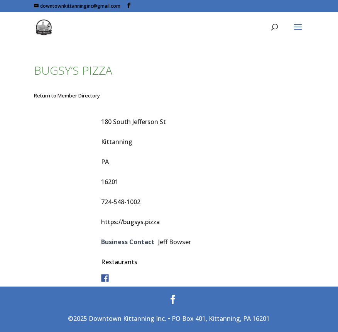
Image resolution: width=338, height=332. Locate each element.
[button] (298, 32)
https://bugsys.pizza (130, 222)
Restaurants (119, 262)
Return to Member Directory (67, 95)
